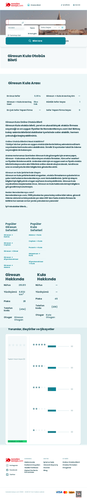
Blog (45, 470)
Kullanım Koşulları (32, 465)
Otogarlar (67, 467)
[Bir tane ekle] (62, 27)
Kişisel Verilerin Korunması (31, 471)
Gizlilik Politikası (31, 467)
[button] (65, 5)
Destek (77, 5)
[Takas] (23, 22)
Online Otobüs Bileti (71, 462)
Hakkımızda (29, 462)
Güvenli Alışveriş (51, 465)
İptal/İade (66, 5)
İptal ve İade (49, 462)
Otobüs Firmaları (70, 465)
